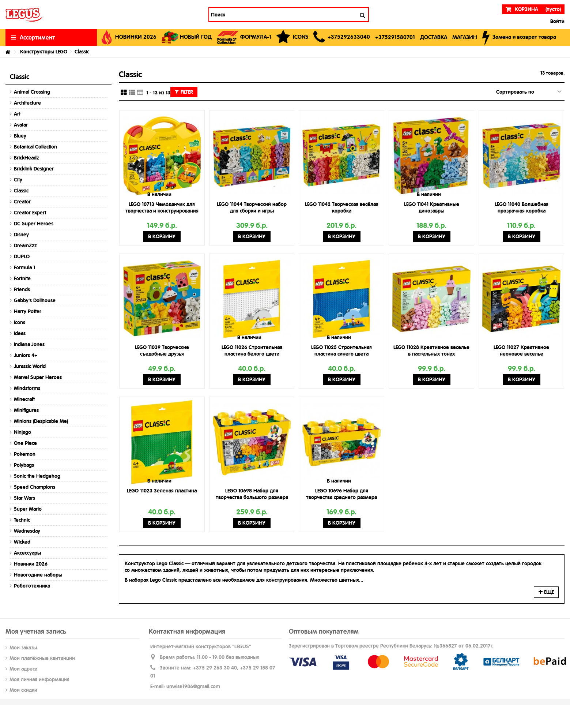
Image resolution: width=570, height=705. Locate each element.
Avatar (21, 125)
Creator (22, 202)
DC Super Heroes (33, 223)
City (18, 180)
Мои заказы (23, 647)
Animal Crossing (32, 92)
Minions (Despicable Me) (41, 421)
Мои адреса (23, 669)
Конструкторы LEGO (43, 52)
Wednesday (27, 531)
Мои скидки (23, 690)
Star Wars (24, 498)
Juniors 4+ (25, 355)
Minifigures (26, 410)
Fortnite (22, 278)
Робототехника (32, 586)
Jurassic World (30, 366)
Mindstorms (27, 388)
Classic (21, 191)
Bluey (20, 136)
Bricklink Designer (34, 169)
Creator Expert (30, 212)
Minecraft (24, 399)
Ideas (20, 333)
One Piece (25, 443)
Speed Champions (34, 487)
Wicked (22, 542)
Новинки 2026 (31, 564)
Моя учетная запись (35, 631)
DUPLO (22, 256)
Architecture (27, 103)
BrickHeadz (26, 158)
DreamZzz (25, 245)
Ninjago (22, 432)
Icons (19, 322)
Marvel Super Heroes (38, 377)
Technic (22, 520)
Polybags (24, 465)
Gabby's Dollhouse (35, 300)
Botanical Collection (35, 147)
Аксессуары (27, 553)
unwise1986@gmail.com (193, 686)
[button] (342, 37)
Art (17, 114)
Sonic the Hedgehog (37, 476)
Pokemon (24, 454)
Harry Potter (27, 311)
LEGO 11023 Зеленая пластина (162, 491)
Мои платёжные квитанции (42, 658)
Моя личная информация (39, 679)
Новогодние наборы (38, 575)
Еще (546, 592)
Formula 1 (24, 267)
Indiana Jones (29, 344)
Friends (22, 289)
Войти (557, 21)
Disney (21, 234)
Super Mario (28, 509)
